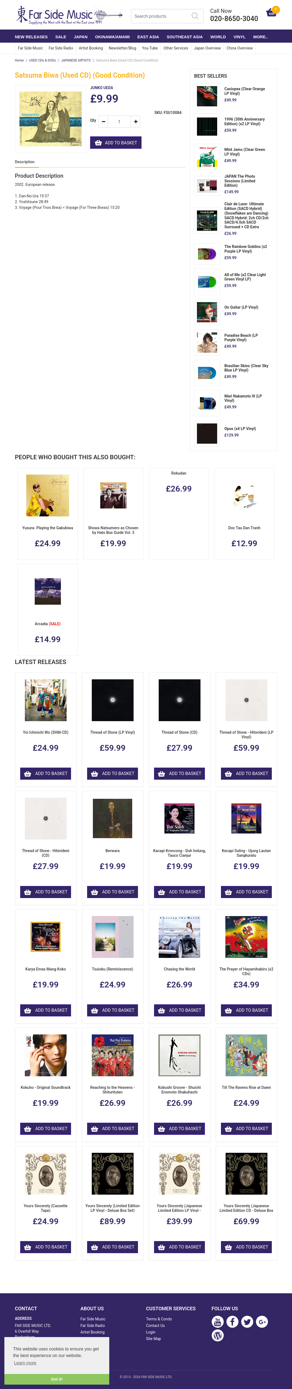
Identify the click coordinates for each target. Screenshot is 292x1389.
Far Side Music (30, 48)
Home (19, 60)
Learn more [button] (25, 1363)
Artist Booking (91, 48)
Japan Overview (207, 48)
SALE (60, 36)
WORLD (218, 36)
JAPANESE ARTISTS (76, 60)
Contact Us (155, 1325)
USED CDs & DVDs (42, 60)
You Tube (150, 48)
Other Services (176, 48)
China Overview (240, 48)
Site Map (153, 1339)
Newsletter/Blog (122, 48)
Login (151, 1332)
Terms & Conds (159, 1319)
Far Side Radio (61, 48)
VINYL (240, 36)
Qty (92, 120)
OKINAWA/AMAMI (112, 36)
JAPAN (81, 36)
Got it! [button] (57, 1379)
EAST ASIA (148, 36)
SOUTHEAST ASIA (185, 36)
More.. (260, 36)
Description (25, 162)
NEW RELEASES (31, 36)
